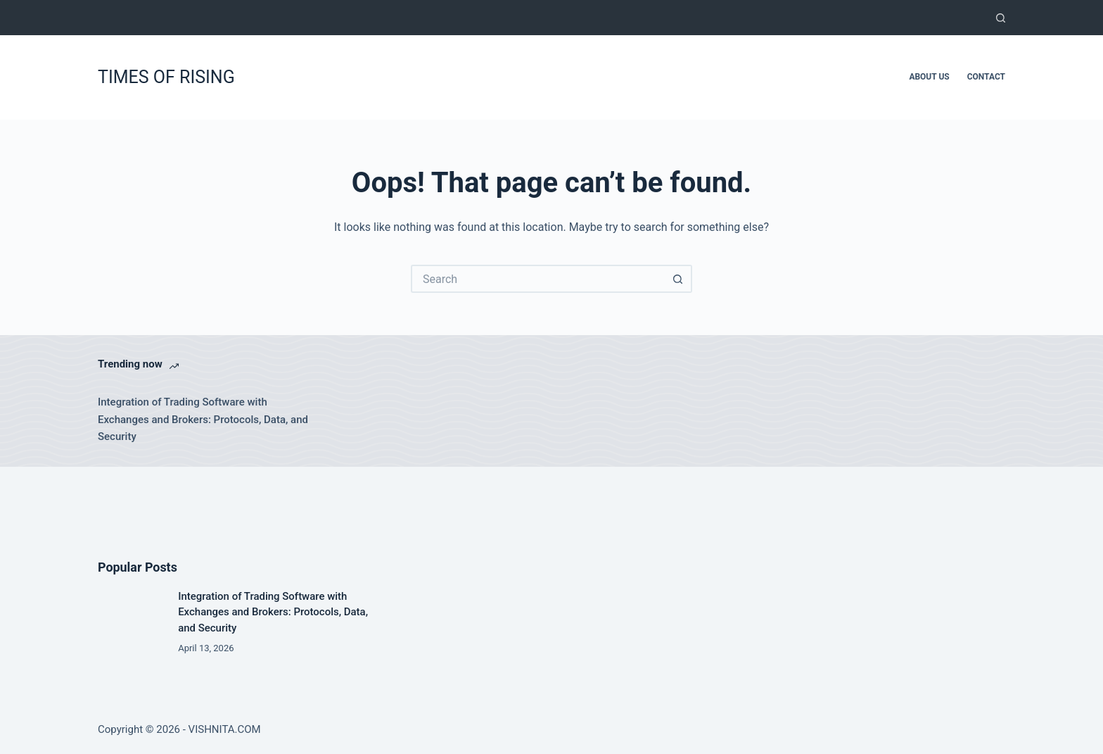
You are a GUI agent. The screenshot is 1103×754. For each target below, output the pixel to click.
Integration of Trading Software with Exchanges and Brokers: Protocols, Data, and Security (203, 420)
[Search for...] (537, 279)
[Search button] (678, 279)
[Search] (1000, 18)
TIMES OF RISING (166, 77)
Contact (986, 77)
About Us (929, 77)
